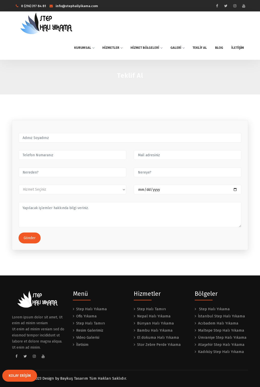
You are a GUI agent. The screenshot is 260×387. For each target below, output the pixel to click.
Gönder (30, 238)
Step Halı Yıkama (91, 309)
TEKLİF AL (199, 48)
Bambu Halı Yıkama (155, 330)
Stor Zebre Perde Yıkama (159, 344)
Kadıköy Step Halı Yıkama (221, 351)
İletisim (82, 344)
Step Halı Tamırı (90, 323)
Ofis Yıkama (86, 316)
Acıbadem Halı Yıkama (218, 323)
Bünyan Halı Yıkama (155, 323)
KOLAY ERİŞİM (20, 376)
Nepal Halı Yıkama (154, 316)
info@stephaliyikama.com (74, 6)
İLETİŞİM (237, 48)
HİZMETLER (112, 48)
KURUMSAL (84, 48)
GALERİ (177, 48)
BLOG (219, 48)
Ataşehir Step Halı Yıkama (221, 344)
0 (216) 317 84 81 (31, 6)
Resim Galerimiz (89, 330)
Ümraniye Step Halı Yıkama (222, 337)
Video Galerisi (87, 337)
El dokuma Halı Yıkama (158, 337)
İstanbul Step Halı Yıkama (221, 316)
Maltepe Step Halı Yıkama (221, 330)
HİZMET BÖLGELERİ (146, 48)
